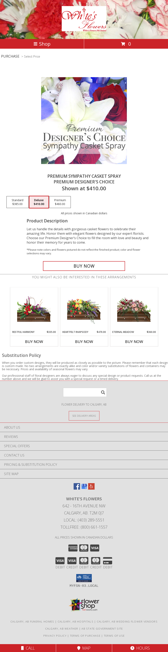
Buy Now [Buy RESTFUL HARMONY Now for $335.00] (34, 341)
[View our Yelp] (91, 488)
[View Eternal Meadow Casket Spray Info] (134, 309)
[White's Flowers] (84, 29)
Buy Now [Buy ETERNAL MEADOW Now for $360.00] (134, 341)
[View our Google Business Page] (84, 488)
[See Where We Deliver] (84, 415)
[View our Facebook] (77, 488)
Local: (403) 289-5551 (84, 520)
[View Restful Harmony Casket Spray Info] (34, 309)
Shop (41, 43)
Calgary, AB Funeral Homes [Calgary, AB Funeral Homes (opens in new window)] (32, 621)
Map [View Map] (84, 648)
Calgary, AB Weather (61, 628)
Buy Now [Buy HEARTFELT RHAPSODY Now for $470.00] (84, 341)
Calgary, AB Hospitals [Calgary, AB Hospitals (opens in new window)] (75, 621)
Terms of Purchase (85, 635)
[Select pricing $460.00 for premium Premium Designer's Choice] (60, 202)
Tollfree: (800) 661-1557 (84, 527)
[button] (84, 578)
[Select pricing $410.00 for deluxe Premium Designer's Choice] (38, 202)
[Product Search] (85, 392)
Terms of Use (114, 635)
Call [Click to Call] (28, 648)
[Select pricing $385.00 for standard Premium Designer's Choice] (17, 202)
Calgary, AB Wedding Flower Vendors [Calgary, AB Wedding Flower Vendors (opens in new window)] (127, 621)
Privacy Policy (55, 635)
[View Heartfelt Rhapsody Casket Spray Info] (84, 308)
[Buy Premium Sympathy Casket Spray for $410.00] (84, 266)
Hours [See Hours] (140, 648)
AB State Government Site (102, 628)
